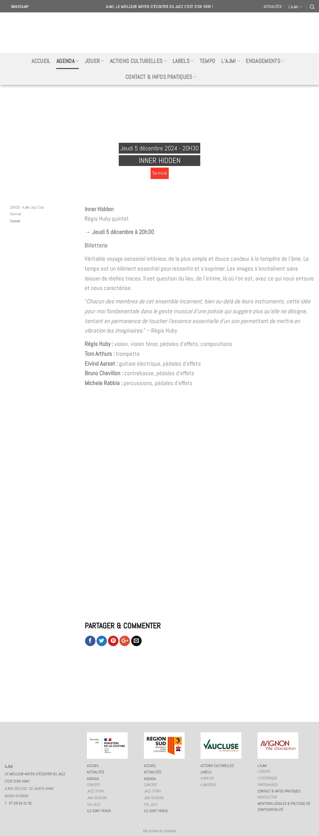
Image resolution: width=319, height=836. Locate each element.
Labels (183, 61)
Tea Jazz (94, 804)
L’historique (267, 778)
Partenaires (268, 785)
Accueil (41, 61)
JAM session (97, 798)
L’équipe (264, 771)
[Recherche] (312, 7)
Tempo (208, 61)
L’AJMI (295, 7)
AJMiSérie (208, 785)
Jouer (94, 61)
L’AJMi (230, 61)
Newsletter (267, 797)
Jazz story (95, 791)
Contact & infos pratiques (160, 76)
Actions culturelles (138, 61)
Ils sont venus (99, 811)
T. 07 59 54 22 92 (18, 803)
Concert (15, 221)
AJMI (159, 33)
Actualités (272, 6)
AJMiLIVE (207, 778)
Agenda (67, 61)
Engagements (265, 61)
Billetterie (96, 245)
